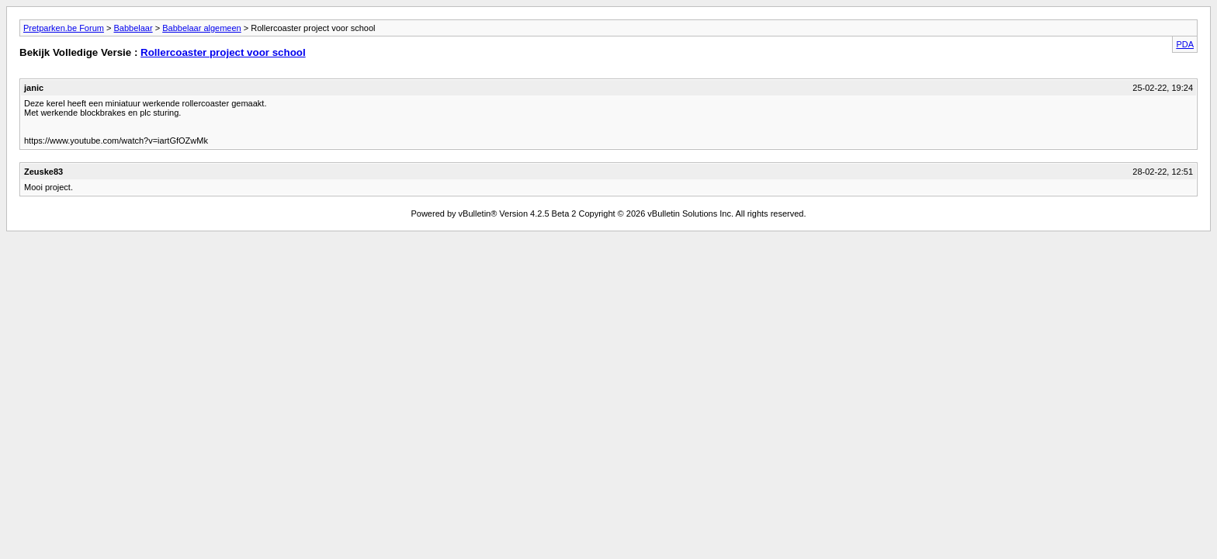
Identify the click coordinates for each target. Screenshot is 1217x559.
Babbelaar (132, 28)
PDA (1185, 44)
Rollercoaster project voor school (223, 52)
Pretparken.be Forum (63, 28)
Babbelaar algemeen (201, 28)
